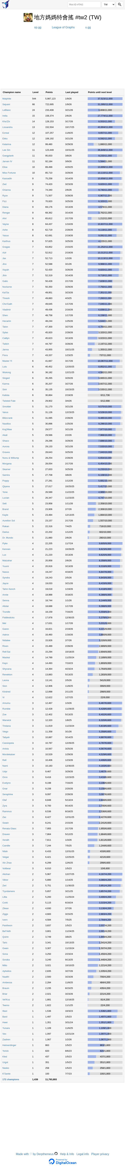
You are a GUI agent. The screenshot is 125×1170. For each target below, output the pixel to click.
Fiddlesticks (8, 617)
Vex (4, 1033)
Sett (4, 503)
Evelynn (6, 783)
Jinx (4, 264)
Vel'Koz (6, 999)
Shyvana (7, 669)
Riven (5, 646)
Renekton (7, 674)
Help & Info (67, 1154)
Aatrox (5, 634)
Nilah (5, 851)
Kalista (5, 395)
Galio (5, 281)
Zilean (5, 908)
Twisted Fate (9, 401)
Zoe (4, 714)
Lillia (4, 897)
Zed (4, 184)
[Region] (108, 4)
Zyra (4, 805)
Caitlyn (6, 338)
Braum (5, 988)
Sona (5, 954)
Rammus (7, 811)
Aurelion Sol (8, 520)
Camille (6, 845)
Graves (6, 452)
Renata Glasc (9, 828)
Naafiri (5, 976)
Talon (5, 326)
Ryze (5, 195)
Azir (4, 252)
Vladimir (6, 309)
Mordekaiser (8, 754)
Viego (5, 731)
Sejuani (6, 104)
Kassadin (7, 178)
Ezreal (5, 133)
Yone (5, 492)
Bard (4, 1016)
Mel (4, 623)
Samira (6, 475)
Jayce (5, 583)
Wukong (6, 372)
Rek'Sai (6, 651)
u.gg (88, 27)
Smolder (6, 406)
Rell (4, 760)
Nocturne (7, 286)
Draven (6, 834)
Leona (5, 680)
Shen (5, 315)
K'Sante (6, 1073)
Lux (4, 554)
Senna (5, 600)
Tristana (6, 726)
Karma (5, 383)
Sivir (4, 389)
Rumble (6, 708)
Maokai (6, 657)
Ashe (5, 229)
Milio (4, 965)
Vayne (5, 224)
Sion (4, 686)
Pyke (5, 543)
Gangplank (8, 155)
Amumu (6, 703)
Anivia (5, 748)
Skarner (6, 469)
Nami (5, 765)
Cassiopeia (8, 743)
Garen (5, 629)
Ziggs (5, 914)
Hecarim (6, 321)
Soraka (6, 959)
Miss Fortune (9, 172)
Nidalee (6, 640)
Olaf (4, 800)
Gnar (5, 788)
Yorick (5, 1051)
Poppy (5, 480)
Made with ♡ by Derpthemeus (37, 1154)
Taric (4, 942)
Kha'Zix (6, 121)
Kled (4, 1056)
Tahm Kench (8, 589)
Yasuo (5, 235)
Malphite (6, 98)
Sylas (5, 332)
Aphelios (6, 971)
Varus (5, 412)
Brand (5, 509)
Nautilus (6, 423)
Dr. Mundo (7, 537)
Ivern (5, 919)
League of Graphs (63, 27)
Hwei (5, 1022)
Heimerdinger (9, 1045)
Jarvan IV (7, 161)
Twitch (5, 343)
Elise (4, 167)
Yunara (6, 1028)
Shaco (5, 440)
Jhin (4, 275)
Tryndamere (8, 891)
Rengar (6, 212)
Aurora (5, 446)
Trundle (6, 611)
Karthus (6, 241)
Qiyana (6, 486)
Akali (4, 435)
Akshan (6, 874)
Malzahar (7, 560)
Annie (5, 594)
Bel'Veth (6, 931)
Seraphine (7, 794)
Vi (3, 697)
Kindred (6, 691)
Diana (5, 207)
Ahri (4, 218)
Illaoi (4, 1011)
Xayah (5, 269)
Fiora (5, 355)
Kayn (5, 663)
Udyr (4, 771)
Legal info (83, 1154)
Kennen (6, 549)
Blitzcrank (7, 418)
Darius (5, 532)
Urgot (5, 1062)
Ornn (5, 777)
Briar (4, 994)
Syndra (6, 577)
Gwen (5, 948)
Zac (4, 817)
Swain (5, 822)
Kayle (5, 515)
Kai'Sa (5, 292)
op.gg (37, 27)
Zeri (4, 885)
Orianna (6, 190)
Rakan (5, 526)
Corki (5, 902)
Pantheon (7, 925)
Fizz (4, 201)
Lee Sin (6, 150)
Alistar (5, 606)
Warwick (6, 720)
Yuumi (5, 566)
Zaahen (6, 1039)
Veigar (5, 857)
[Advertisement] (62, 60)
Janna (5, 349)
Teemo (5, 1005)
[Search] (119, 4)
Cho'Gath (7, 304)
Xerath (5, 840)
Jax (4, 258)
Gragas (6, 247)
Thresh (6, 298)
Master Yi (7, 361)
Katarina (6, 144)
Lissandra (7, 127)
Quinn (5, 937)
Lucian (5, 497)
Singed (6, 378)
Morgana (7, 463)
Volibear (6, 868)
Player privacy (100, 1154)
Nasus (5, 572)
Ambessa (7, 982)
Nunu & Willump (10, 458)
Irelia (4, 115)
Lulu (4, 366)
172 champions (10, 1079)
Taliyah (6, 737)
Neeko (5, 1068)
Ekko (5, 138)
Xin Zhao (7, 862)
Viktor (5, 879)
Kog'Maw (7, 429)
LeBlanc (6, 110)
